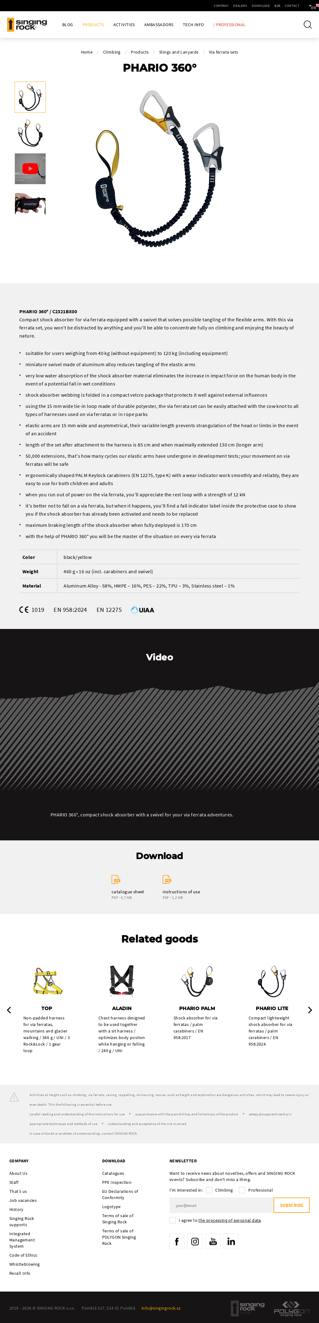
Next (310, 1010)
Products (93, 24)
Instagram (196, 1242)
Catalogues (113, 1173)
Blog (67, 24)
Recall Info (19, 1273)
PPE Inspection (117, 1182)
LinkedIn (233, 1242)
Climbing (112, 52)
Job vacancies (23, 1200)
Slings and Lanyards (179, 52)
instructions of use (181, 892)
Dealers (219, 5)
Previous (9, 1010)
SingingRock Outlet (247, 1309)
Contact (271, 5)
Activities (124, 24)
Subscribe (291, 1206)
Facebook (177, 1242)
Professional (260, 1190)
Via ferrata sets (223, 52)
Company (200, 5)
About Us (18, 1173)
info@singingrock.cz (161, 1308)
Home (87, 52)
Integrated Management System (22, 1240)
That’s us (18, 1191)
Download (240, 5)
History (16, 1209)
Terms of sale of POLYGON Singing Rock (119, 1237)
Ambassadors (158, 24)
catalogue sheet (128, 892)
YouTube (215, 1242)
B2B (256, 5)
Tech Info (193, 24)
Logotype (111, 1207)
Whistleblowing (24, 1264)
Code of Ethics (23, 1255)
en (304, 5)
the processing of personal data (229, 1220)
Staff (13, 1182)
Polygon (292, 1309)
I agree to (220, 1220)
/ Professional (229, 24)
